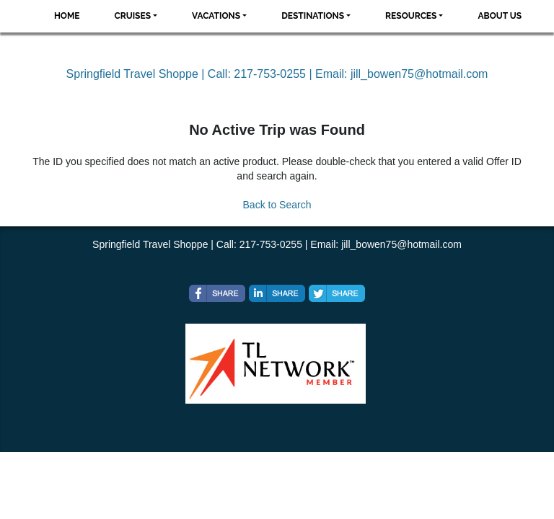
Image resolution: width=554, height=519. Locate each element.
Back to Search (277, 204)
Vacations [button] (216, 16)
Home (67, 16)
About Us (500, 16)
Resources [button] (410, 16)
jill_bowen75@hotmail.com (419, 74)
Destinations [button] (312, 16)
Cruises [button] (133, 16)
